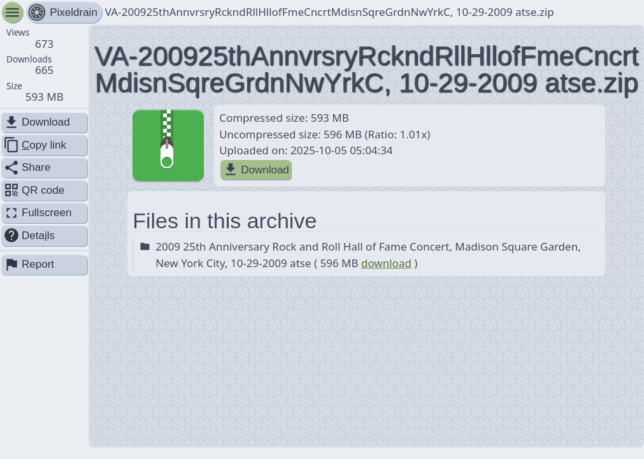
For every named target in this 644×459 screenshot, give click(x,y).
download (386, 263)
